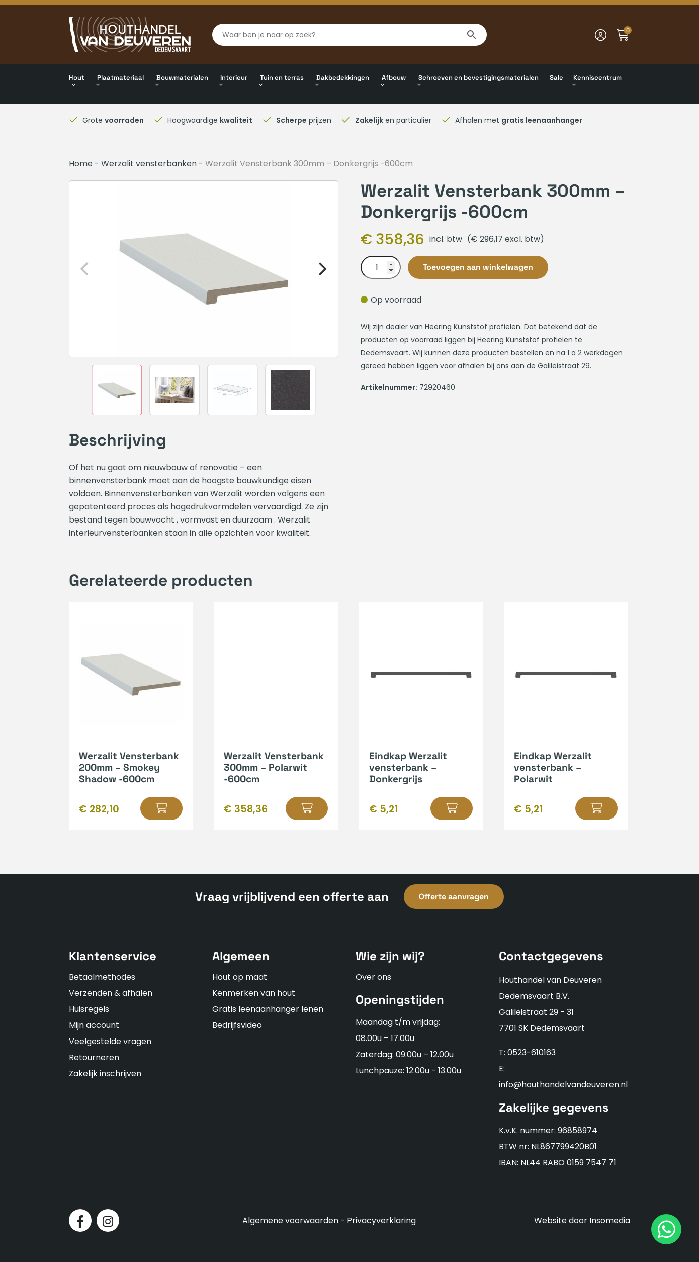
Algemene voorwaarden (290, 1220)
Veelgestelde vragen (110, 1041)
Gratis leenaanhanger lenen (267, 1009)
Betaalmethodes (102, 977)
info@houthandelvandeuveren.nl (563, 1084)
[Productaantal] (381, 267)
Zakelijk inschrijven (105, 1073)
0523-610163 (531, 1052)
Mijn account (94, 1025)
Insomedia (609, 1220)
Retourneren (94, 1057)
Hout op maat (239, 977)
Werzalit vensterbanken (149, 163)
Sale (556, 77)
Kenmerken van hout (253, 993)
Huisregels (89, 1009)
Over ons (373, 977)
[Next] (322, 269)
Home (81, 163)
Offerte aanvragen (454, 896)
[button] (161, 808)
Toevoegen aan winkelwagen (478, 267)
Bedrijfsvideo (237, 1025)
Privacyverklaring (381, 1220)
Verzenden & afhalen (110, 993)
